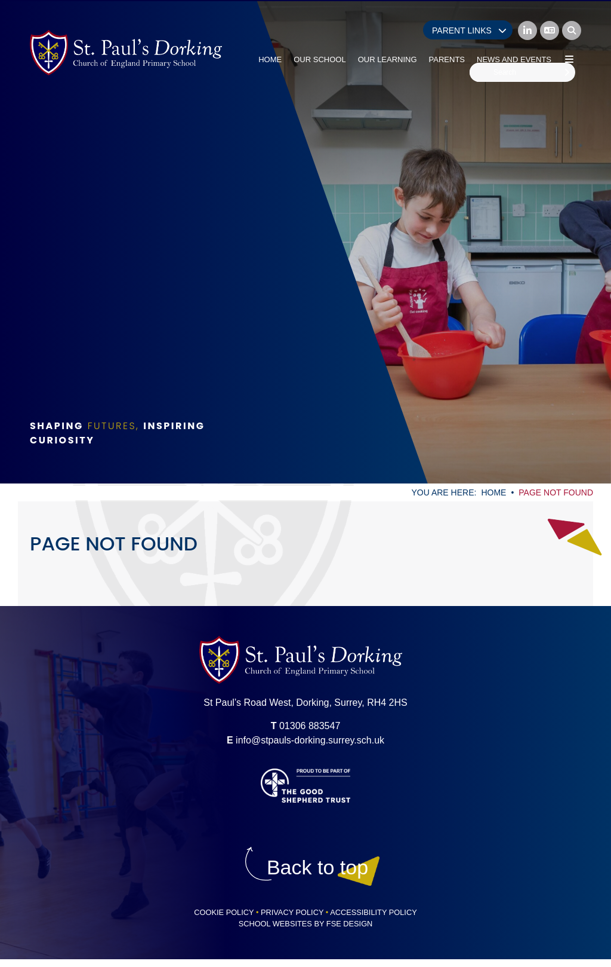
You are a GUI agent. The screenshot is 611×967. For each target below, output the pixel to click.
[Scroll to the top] (317, 867)
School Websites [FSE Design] (275, 923)
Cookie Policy (224, 912)
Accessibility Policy (373, 912)
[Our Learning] (387, 36)
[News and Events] (514, 36)
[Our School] (319, 36)
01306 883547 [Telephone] (309, 726)
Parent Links (469, 30)
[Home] (126, 52)
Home (493, 492)
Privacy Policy (292, 912)
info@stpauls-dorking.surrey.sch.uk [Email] (310, 740)
